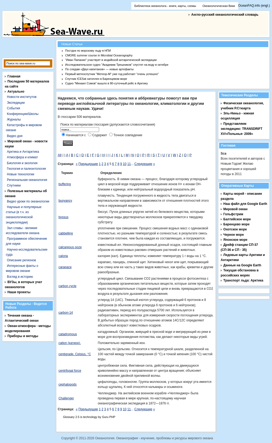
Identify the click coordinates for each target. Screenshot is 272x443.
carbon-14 (65, 312)
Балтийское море (237, 219)
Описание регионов (21, 260)
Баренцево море (236, 224)
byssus (63, 217)
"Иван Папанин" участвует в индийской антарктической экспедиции (111, 59)
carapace (64, 267)
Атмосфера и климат (22, 157)
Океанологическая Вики (218, 5)
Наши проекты (19, 292)
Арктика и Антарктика (23, 152)
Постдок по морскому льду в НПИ (88, 50)
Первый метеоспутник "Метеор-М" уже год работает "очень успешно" (112, 74)
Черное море (233, 235)
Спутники (14, 185)
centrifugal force (69, 370)
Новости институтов (21, 97)
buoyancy (65, 200)
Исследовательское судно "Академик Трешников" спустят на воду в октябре (116, 64)
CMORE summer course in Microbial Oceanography (99, 55)
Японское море (235, 240)
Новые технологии (20, 174)
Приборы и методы (22, 336)
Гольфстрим (233, 214)
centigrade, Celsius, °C (74, 354)
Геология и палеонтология (26, 169)
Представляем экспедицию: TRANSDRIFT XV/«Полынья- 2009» (241, 129)
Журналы (14, 119)
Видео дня (15, 136)
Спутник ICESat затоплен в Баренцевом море (96, 78)
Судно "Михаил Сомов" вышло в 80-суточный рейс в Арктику (106, 83)
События (13, 108)
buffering (64, 184)
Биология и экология (22, 163)
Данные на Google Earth (242, 265)
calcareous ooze (70, 247)
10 (124, 164)
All (59, 155)
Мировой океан (235, 209)
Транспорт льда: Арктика (243, 280)
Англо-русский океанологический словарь (224, 14)
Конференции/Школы (23, 114)
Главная (13, 76)
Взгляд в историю (20, 277)
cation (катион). (69, 343)
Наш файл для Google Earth (245, 204)
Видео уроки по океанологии (28, 201)
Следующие (143, 164)
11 (129, 164)
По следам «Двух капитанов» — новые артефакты (99, 69)
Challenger (66, 398)
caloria (63, 256)
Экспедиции (16, 103)
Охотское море (235, 229)
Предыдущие (88, 164)
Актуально (15, 91)
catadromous (67, 334)
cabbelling (65, 233)
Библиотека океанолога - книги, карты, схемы (165, 5)
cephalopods (67, 384)
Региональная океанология (27, 180)
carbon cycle (67, 286)
